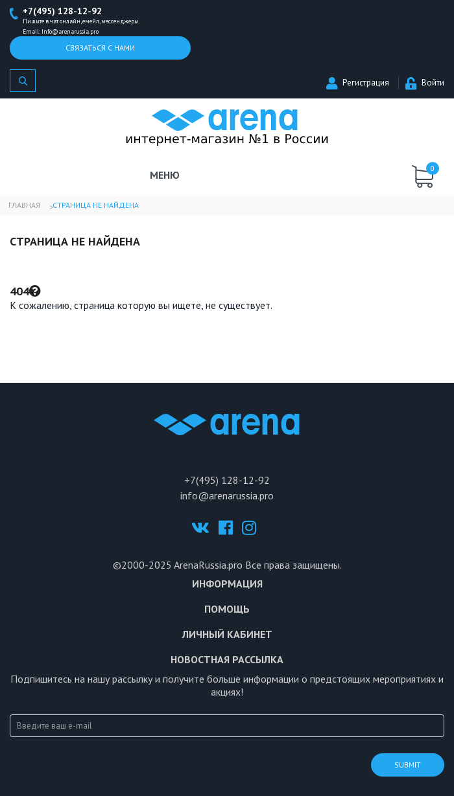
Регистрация (357, 82)
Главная (24, 205)
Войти (424, 82)
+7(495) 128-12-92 (62, 11)
